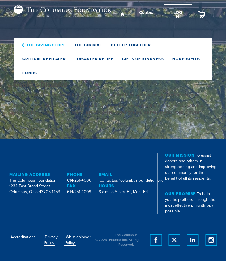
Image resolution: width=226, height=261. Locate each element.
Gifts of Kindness (143, 59)
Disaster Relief (95, 59)
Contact (145, 14)
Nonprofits (186, 59)
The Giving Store (46, 45)
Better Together (131, 45)
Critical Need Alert (45, 59)
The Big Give (88, 45)
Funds (29, 73)
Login (177, 14)
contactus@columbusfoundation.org (132, 180)
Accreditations (23, 237)
